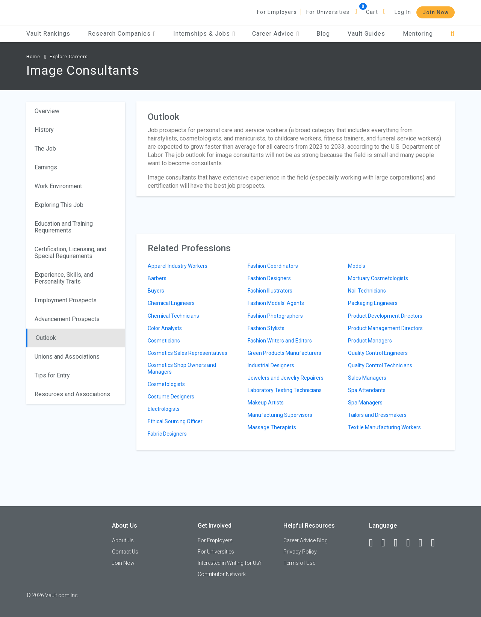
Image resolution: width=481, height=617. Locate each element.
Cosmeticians (164, 341)
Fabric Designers (167, 434)
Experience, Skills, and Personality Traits (64, 278)
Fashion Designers (269, 278)
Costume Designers (171, 397)
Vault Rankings (48, 33)
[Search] (453, 33)
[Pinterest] (424, 543)
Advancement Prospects (67, 319)
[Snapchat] (436, 543)
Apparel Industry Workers (177, 266)
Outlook (46, 337)
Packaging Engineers (373, 303)
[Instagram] (411, 543)
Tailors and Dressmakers (377, 415)
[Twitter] (399, 543)
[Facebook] (374, 543)
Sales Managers (367, 378)
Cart (372, 12)
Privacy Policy (300, 552)
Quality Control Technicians (380, 365)
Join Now (435, 12)
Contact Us (125, 552)
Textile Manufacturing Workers (384, 427)
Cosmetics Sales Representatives (187, 353)
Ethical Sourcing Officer (175, 421)
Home (33, 56)
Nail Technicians (367, 291)
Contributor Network (222, 574)
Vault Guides (366, 33)
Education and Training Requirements (64, 227)
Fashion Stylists (266, 328)
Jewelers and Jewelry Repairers (286, 378)
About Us (123, 540)
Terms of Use (299, 563)
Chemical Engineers (171, 303)
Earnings (46, 167)
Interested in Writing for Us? (230, 563)
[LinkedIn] (386, 543)
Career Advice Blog (305, 540)
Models (356, 266)
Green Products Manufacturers (284, 353)
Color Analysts (165, 328)
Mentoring (418, 33)
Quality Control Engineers (378, 353)
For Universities (327, 12)
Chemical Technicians (173, 316)
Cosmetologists (166, 384)
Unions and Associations (67, 356)
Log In (403, 12)
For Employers (277, 12)
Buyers (156, 291)
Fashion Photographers (275, 316)
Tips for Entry (52, 375)
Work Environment (58, 186)
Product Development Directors (385, 316)
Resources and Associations (72, 394)
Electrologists (164, 409)
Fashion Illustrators (270, 291)
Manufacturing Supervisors (280, 415)
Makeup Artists (266, 403)
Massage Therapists (272, 427)
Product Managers (370, 341)
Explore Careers (69, 56)
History (44, 129)
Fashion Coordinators (273, 266)
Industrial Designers (271, 365)
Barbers (157, 278)
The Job (45, 148)
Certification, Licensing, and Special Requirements (70, 252)
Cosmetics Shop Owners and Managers (182, 368)
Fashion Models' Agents (276, 303)
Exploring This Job (59, 204)
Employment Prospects (66, 300)
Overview (47, 111)
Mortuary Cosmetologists (378, 278)
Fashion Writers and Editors (280, 341)
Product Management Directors (385, 328)
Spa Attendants (367, 390)
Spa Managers (365, 403)
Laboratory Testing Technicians (285, 390)
